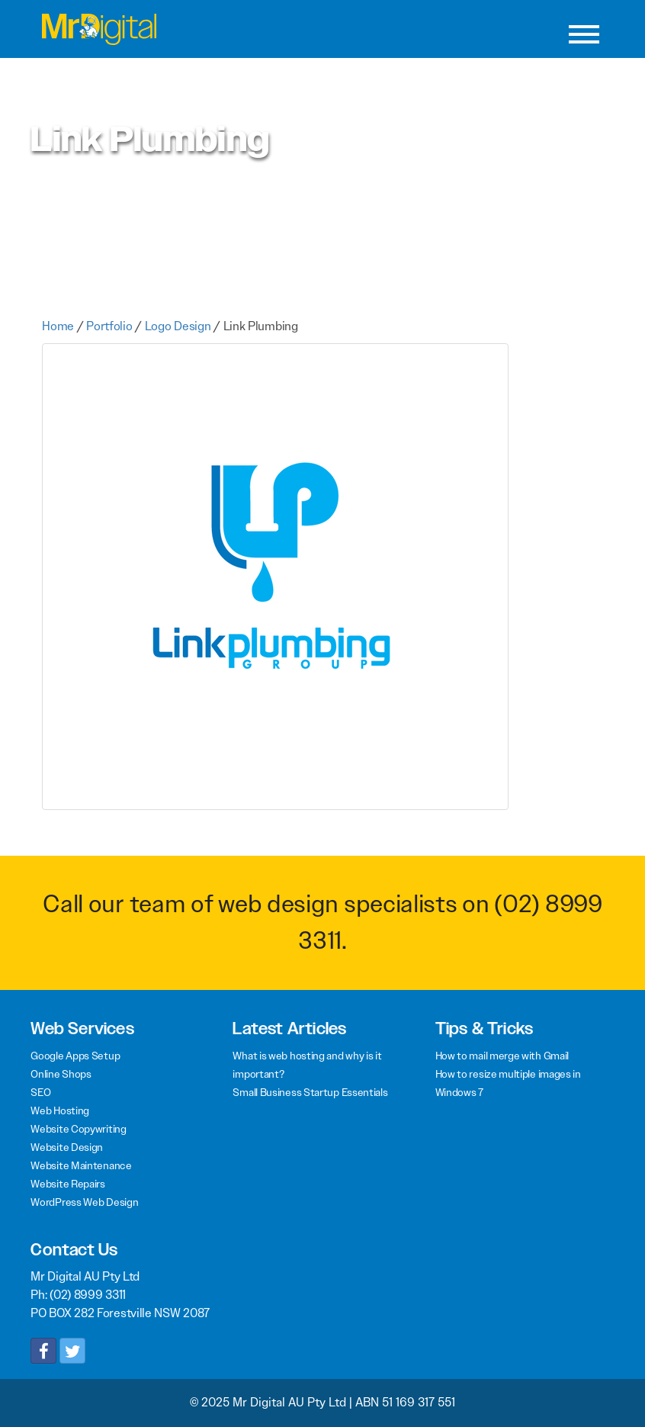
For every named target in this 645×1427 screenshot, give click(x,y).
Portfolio (109, 326)
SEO (40, 1092)
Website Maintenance (80, 1165)
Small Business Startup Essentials (310, 1092)
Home (58, 326)
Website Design (66, 1147)
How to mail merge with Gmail (502, 1055)
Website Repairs (67, 1184)
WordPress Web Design (84, 1202)
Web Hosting (59, 1110)
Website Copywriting (78, 1129)
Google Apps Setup (75, 1055)
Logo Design (178, 326)
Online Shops (60, 1074)
